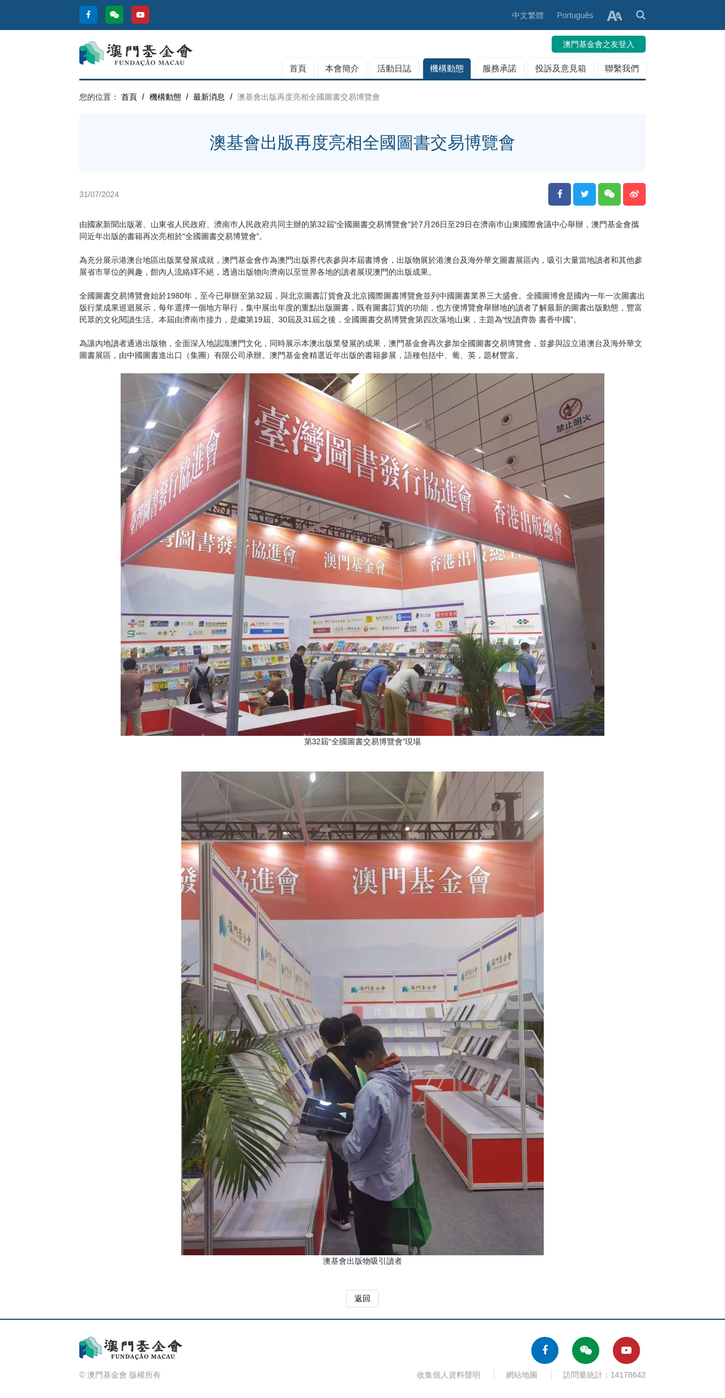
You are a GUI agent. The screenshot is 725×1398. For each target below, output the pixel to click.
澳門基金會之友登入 (598, 44)
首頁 (297, 68)
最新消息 (209, 96)
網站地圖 (522, 1374)
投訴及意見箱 (560, 68)
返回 (362, 1298)
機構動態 (447, 68)
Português (575, 15)
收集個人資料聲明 (448, 1374)
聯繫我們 (622, 68)
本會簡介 (342, 68)
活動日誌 (394, 68)
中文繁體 (528, 15)
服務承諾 (500, 68)
